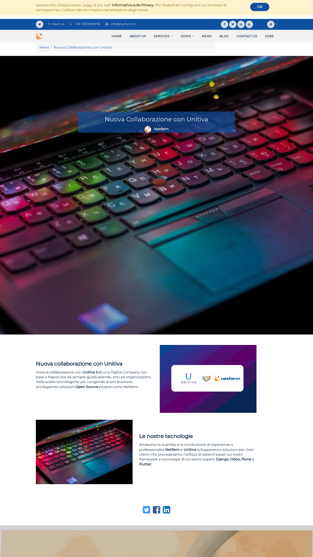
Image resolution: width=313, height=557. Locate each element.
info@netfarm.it (123, 24)
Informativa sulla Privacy (133, 5)
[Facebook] (156, 509)
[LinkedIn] (166, 509)
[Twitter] (146, 509)
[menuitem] (116, 36)
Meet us (56, 24)
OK (259, 7)
